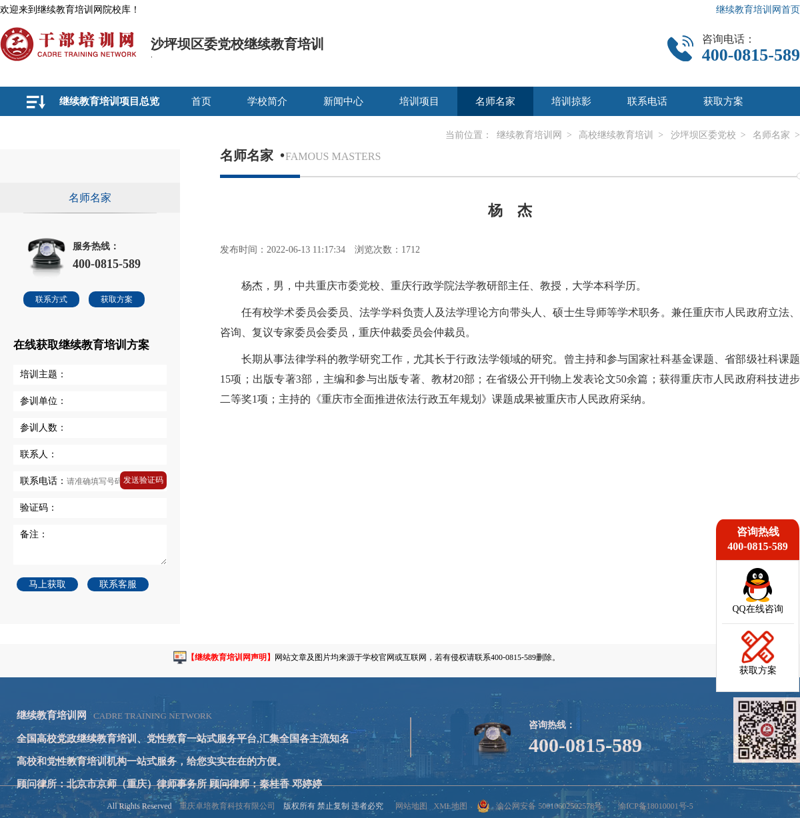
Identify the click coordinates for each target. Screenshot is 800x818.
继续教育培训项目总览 (109, 101)
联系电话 (647, 101)
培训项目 (419, 101)
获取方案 (723, 101)
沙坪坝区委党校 (703, 135)
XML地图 (450, 806)
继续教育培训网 (529, 135)
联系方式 (51, 299)
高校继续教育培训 (616, 135)
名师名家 (495, 101)
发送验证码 (143, 480)
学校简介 (267, 101)
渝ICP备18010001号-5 (655, 806)
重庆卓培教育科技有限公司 (227, 806)
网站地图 (411, 806)
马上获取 (47, 584)
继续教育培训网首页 (758, 10)
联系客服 (118, 584)
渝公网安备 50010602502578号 (539, 806)
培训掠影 (571, 101)
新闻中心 (343, 101)
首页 (201, 101)
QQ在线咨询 (757, 609)
